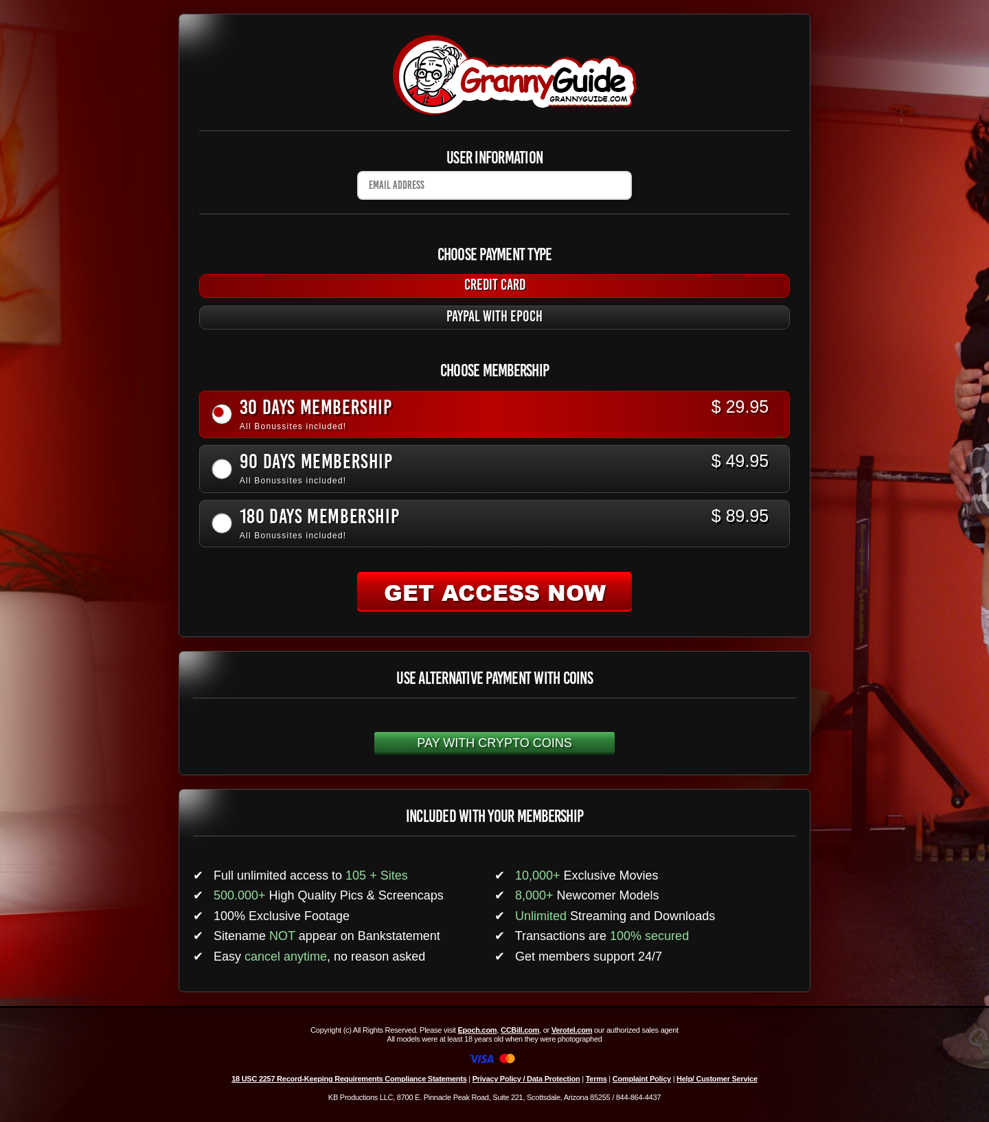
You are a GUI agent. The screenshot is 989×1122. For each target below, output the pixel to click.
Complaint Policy (642, 1079)
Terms (596, 1079)
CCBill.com (520, 1030)
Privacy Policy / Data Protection (526, 1079)
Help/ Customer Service (717, 1079)
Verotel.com (572, 1030)
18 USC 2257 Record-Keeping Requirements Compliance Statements (348, 1079)
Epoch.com (477, 1030)
